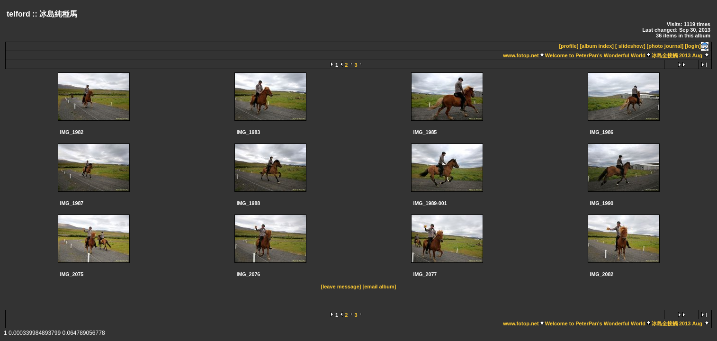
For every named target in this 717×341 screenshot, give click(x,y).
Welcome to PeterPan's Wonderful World (595, 55)
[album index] (597, 46)
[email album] (379, 286)
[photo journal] (665, 46)
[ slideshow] (630, 46)
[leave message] (341, 286)
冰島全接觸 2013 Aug (677, 55)
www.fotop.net (520, 55)
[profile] (568, 46)
